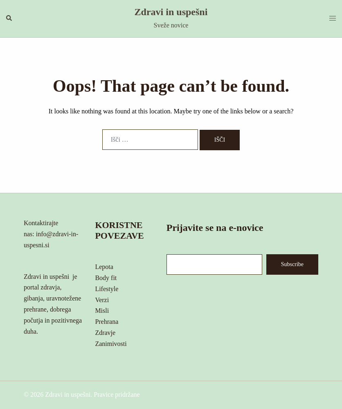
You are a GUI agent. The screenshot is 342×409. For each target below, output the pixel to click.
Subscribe (292, 264)
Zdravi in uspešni (171, 12)
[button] (9, 18)
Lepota (104, 266)
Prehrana (106, 321)
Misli (102, 310)
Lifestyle (106, 288)
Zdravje (105, 332)
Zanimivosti (110, 343)
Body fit (106, 277)
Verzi (102, 299)
